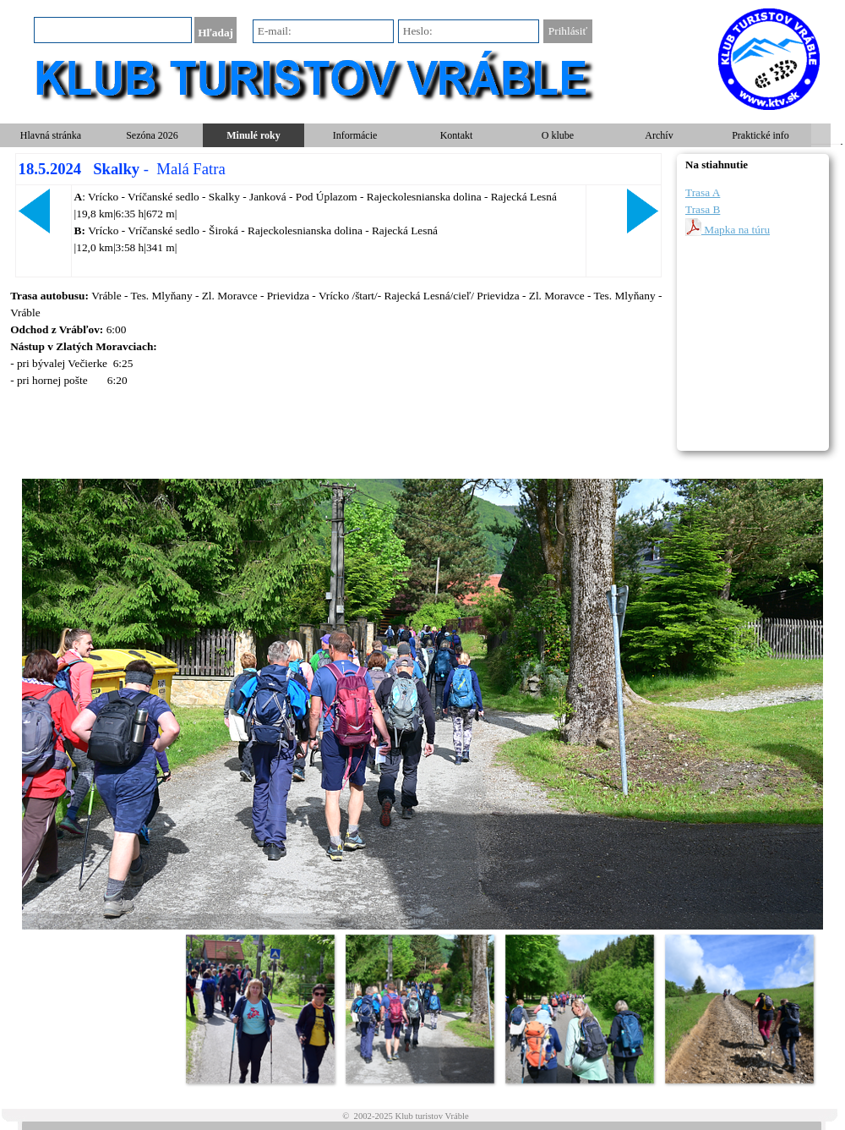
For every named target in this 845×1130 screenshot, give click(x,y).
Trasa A (702, 192)
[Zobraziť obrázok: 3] (579, 1009)
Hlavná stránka (50, 135)
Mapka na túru (727, 227)
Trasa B (702, 209)
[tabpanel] (338, 215)
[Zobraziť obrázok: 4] (739, 1009)
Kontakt (456, 135)
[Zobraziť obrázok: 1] (260, 1009)
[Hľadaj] (113, 30)
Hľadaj (215, 32)
